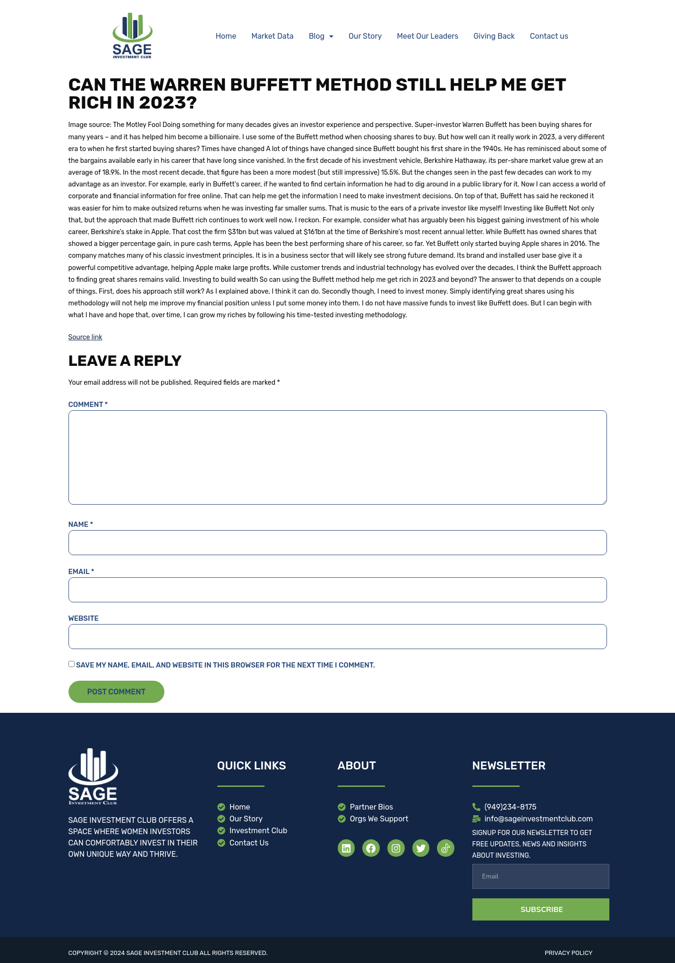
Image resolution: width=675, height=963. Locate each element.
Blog (321, 36)
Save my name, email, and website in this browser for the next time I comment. (225, 665)
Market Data (272, 36)
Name (81, 524)
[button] (321, 36)
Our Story (365, 36)
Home (225, 36)
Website (83, 618)
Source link (85, 337)
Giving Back (494, 36)
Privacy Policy (568, 952)
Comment (88, 404)
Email (81, 571)
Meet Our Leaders (427, 36)
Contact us (549, 36)
